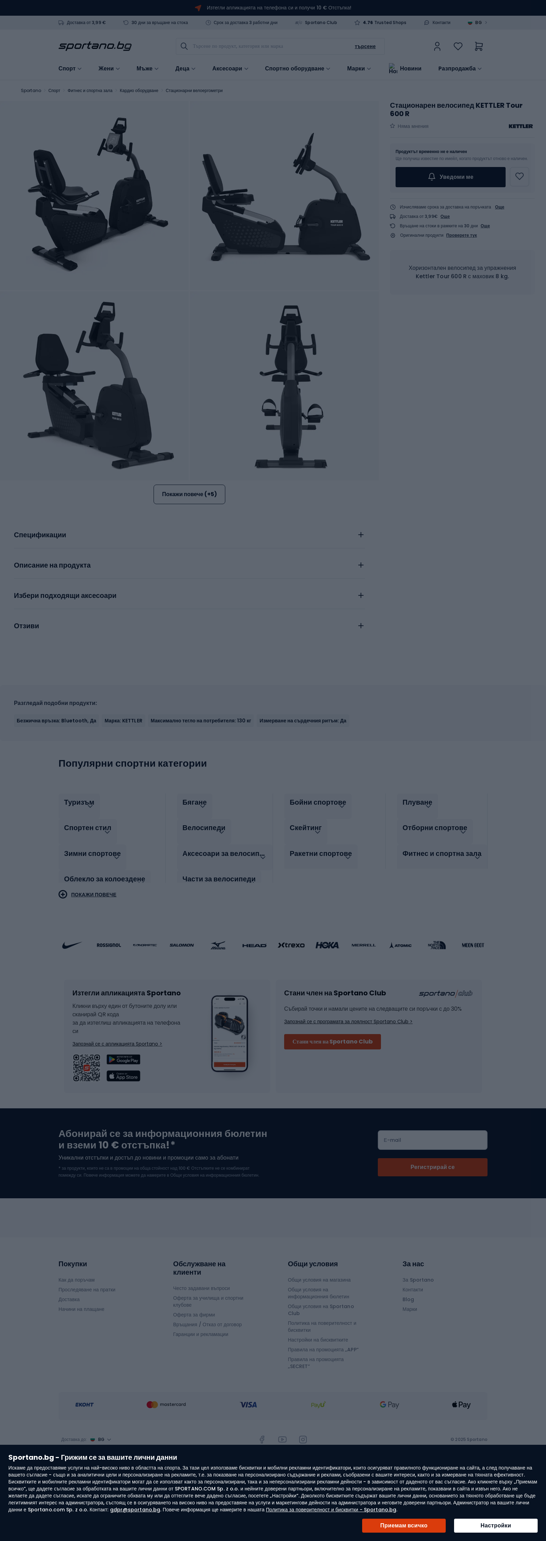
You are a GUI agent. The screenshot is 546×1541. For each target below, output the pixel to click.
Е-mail (392, 1196)
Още (500, 207)
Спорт (54, 90)
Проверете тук (461, 235)
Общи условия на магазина (319, 1336)
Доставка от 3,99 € (86, 22)
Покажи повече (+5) (189, 494)
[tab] (189, 597)
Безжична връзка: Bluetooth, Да (56, 784)
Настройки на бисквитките (318, 1396)
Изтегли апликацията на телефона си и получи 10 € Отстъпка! (279, 7)
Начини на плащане (81, 1365)
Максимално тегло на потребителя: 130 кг (201, 784)
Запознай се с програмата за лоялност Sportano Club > (348, 1078)
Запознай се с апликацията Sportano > (117, 1100)
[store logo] (95, 46)
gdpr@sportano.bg (135, 1509)
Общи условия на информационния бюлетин (318, 1350)
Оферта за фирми (194, 1371)
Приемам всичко (404, 1525)
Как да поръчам (76, 1336)
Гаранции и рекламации (200, 1391)
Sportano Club (321, 22)
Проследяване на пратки (87, 1346)
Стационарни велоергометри (194, 90)
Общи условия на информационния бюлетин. (214, 1232)
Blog (408, 1356)
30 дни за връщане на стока (160, 22)
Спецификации (40, 599)
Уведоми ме (450, 177)
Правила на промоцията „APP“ (323, 1406)
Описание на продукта (52, 629)
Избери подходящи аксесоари (65, 660)
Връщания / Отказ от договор (207, 1381)
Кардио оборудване (139, 90)
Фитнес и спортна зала (90, 90)
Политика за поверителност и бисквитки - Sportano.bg (331, 1509)
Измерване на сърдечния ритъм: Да (302, 784)
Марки (356, 68)
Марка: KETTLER (123, 784)
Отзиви (26, 690)
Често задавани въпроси (201, 1345)
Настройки (496, 1525)
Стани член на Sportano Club (332, 1098)
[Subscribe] (433, 1224)
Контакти (441, 22)
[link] (437, 46)
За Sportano (418, 1336)
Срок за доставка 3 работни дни (246, 22)
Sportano (31, 90)
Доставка (69, 1356)
